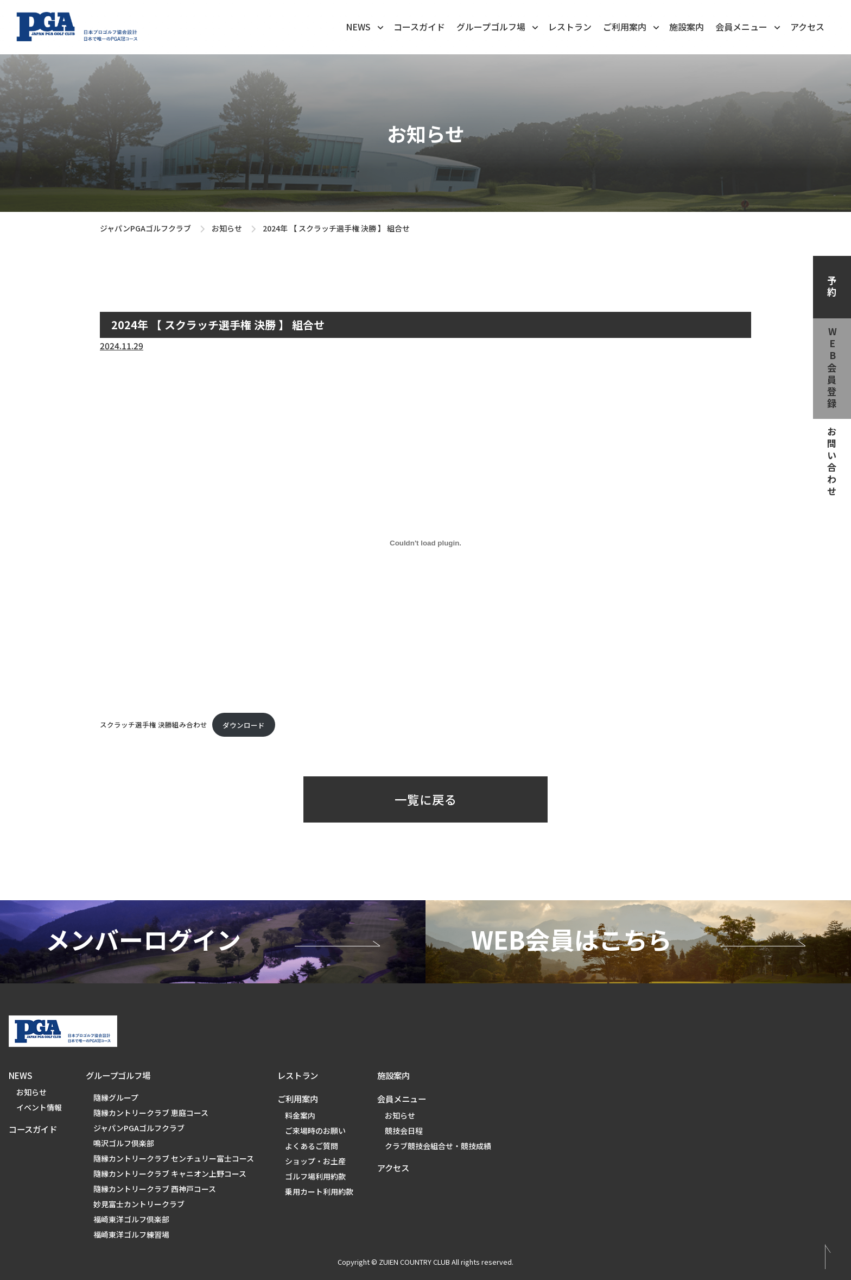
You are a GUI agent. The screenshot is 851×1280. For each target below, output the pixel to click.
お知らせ (227, 228)
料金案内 (300, 1115)
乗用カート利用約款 (319, 1191)
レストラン (570, 26)
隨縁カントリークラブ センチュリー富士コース (173, 1158)
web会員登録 (832, 368)
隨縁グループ (115, 1097)
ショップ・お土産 (315, 1161)
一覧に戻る (426, 799)
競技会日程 (404, 1130)
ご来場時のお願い (315, 1130)
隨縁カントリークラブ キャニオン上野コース (169, 1173)
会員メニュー (748, 26)
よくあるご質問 (311, 1145)
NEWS (365, 26)
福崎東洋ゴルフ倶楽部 (131, 1219)
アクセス (807, 26)
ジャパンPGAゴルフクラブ (145, 228)
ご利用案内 (632, 26)
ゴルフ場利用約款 (315, 1176)
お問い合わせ (832, 462)
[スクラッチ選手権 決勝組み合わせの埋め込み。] (425, 543)
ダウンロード (244, 725)
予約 (832, 287)
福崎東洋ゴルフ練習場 (131, 1234)
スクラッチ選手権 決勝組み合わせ (153, 725)
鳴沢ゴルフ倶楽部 (123, 1143)
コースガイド (419, 26)
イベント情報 (39, 1107)
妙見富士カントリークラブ (139, 1204)
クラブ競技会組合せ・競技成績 (438, 1145)
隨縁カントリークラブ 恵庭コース (150, 1112)
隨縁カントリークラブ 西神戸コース (154, 1188)
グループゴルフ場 (498, 26)
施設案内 (686, 26)
